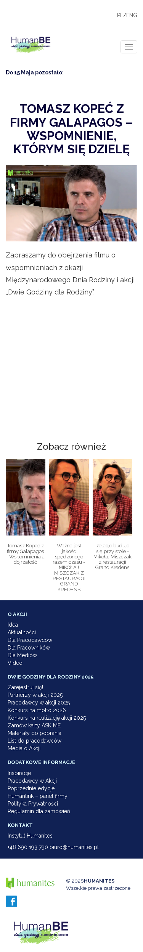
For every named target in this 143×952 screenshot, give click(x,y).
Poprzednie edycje (31, 788)
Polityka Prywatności (33, 804)
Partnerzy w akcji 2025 (35, 695)
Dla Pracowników (29, 648)
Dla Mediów (22, 655)
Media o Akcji (24, 748)
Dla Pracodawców (30, 640)
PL (120, 15)
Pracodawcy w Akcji (32, 781)
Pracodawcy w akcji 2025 (39, 703)
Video (15, 663)
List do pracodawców (34, 741)
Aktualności (22, 632)
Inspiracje (19, 773)
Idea (13, 625)
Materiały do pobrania (34, 733)
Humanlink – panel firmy (37, 796)
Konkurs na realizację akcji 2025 (47, 718)
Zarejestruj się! (25, 687)
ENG (131, 15)
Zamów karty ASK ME (34, 725)
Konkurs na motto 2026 (37, 710)
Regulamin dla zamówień (39, 811)
